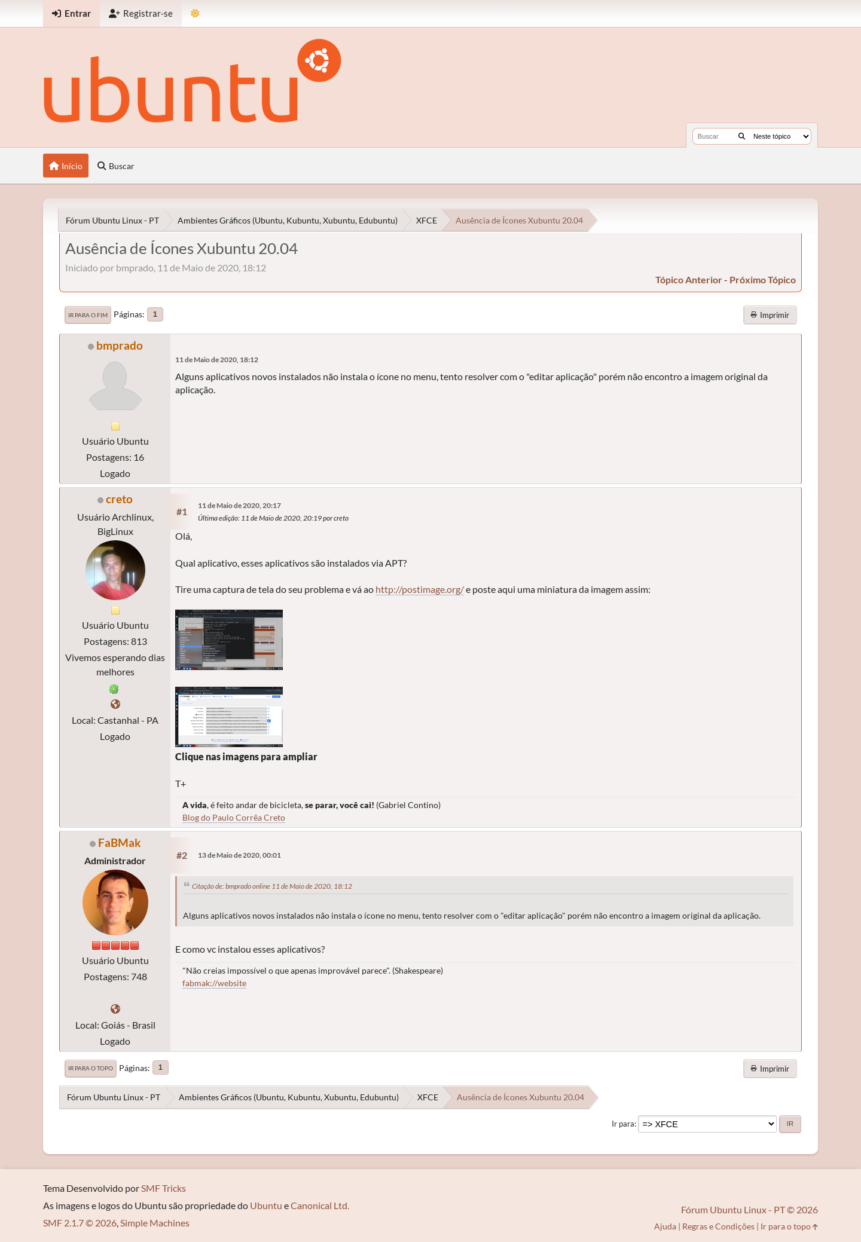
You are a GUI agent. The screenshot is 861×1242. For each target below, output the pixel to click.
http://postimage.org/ (419, 589)
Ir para (623, 1123)
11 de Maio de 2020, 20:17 (239, 505)
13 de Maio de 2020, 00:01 (239, 855)
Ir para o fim (88, 315)
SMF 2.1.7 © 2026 (80, 1222)
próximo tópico (762, 279)
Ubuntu (266, 1205)
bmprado (119, 345)
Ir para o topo (90, 1068)
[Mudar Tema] (195, 13)
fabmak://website (214, 983)
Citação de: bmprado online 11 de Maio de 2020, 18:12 (272, 886)
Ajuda (665, 1226)
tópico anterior (688, 279)
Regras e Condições (718, 1226)
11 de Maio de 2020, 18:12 (216, 359)
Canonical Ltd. (320, 1205)
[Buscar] (741, 136)
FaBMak (119, 842)
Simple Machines (155, 1222)
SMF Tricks (163, 1188)
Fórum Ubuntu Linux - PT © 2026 (749, 1209)
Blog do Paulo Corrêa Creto (233, 817)
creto (119, 499)
